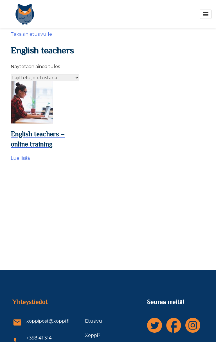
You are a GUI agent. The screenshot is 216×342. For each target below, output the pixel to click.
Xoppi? (92, 335)
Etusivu (93, 321)
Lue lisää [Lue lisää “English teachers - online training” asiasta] (20, 158)
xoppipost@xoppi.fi (36, 322)
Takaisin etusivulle (31, 34)
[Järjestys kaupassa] (45, 78)
